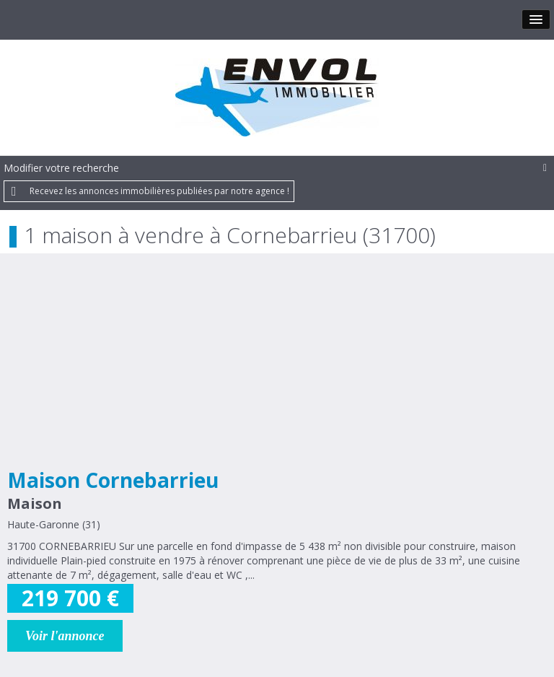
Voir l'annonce (65, 636)
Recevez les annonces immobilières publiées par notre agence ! (159, 191)
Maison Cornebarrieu (113, 480)
